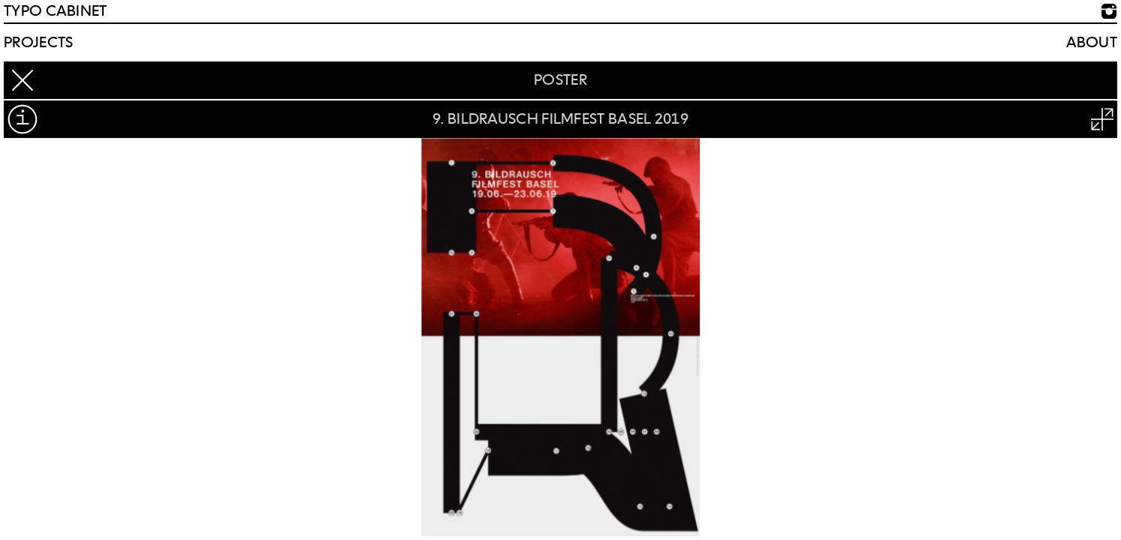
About (1092, 42)
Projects (38, 42)
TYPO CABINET (55, 11)
